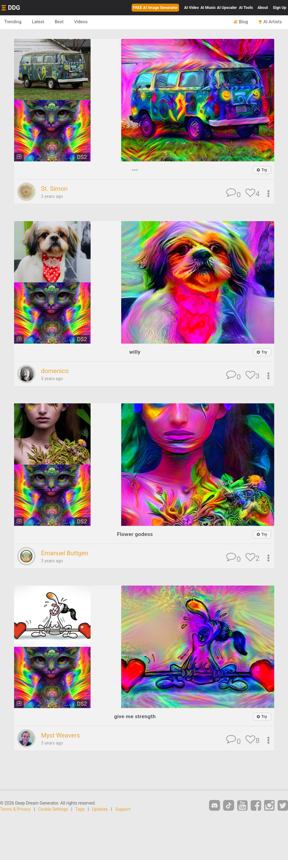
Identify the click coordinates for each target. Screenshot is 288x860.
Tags (79, 808)
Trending (13, 22)
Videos (84, 22)
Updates (100, 808)
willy (135, 352)
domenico (55, 371)
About (263, 7)
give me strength (134, 716)
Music (208, 7)
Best (61, 22)
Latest (39, 22)
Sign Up (279, 7)
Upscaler (227, 7)
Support (122, 808)
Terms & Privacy (15, 808)
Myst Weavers (61, 735)
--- (135, 169)
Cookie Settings (53, 808)
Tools (246, 7)
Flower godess (135, 534)
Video (191, 7)
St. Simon (55, 188)
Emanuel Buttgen (65, 552)
